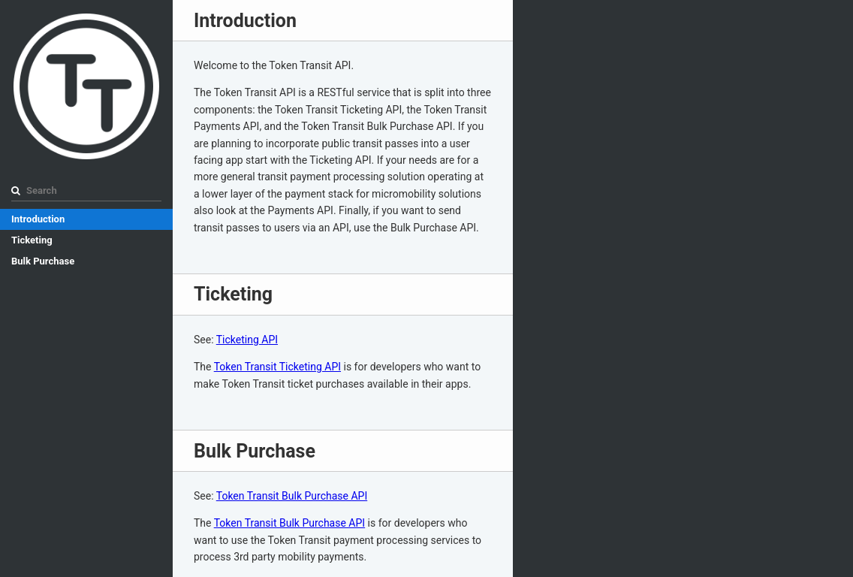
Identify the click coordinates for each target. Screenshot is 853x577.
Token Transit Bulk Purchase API (291, 496)
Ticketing (32, 240)
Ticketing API (247, 340)
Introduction (38, 219)
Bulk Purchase (42, 261)
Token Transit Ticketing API (277, 367)
